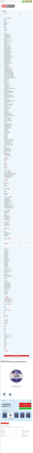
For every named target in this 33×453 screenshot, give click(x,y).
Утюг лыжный (6, 133)
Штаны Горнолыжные (7, 149)
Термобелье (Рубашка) (7, 126)
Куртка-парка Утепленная (8, 63)
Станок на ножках (7, 118)
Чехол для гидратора (7, 141)
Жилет (5, 45)
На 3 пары (6, 293)
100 (5, 328)
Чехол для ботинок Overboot (8, 140)
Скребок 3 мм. (6, 110)
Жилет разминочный (7, 46)
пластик (5, 273)
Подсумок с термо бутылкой (8, 95)
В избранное (25, 406)
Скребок (5, 109)
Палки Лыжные (6, 87)
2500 (5, 347)
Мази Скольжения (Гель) (8, 71)
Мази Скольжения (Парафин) (8, 73)
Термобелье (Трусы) (7, 127)
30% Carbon (6, 252)
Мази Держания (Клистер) (8, 69)
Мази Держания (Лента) (8, 70)
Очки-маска (6, 86)
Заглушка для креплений (8, 48)
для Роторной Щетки (7, 287)
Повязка (5, 93)
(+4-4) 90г (4, 418)
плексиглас (6, 274)
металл (5, 267)
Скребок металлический (8, 114)
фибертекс (6, 278)
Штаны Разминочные (7, 150)
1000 (5, 329)
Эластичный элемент (7, 154)
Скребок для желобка (7, 113)
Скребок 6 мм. (6, 112)
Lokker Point (6, 257)
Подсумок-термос (7, 97)
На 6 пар (5, 294)
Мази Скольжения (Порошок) (9, 74)
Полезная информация (25, 408)
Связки (5, 106)
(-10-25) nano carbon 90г (22, 419)
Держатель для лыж (7, 44)
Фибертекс (6, 136)
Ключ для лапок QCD (7, 51)
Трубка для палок (7, 131)
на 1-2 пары (6, 290)
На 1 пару (5, 289)
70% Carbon (6, 255)
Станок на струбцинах (7, 119)
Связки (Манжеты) (7, 107)
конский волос (6, 266)
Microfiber (6, 258)
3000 (5, 348)
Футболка (5, 138)
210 (5, 346)
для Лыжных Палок (7, 286)
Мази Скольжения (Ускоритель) (9, 75)
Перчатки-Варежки (7, 90)
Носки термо (6, 84)
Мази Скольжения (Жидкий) (8, 72)
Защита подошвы (7, 49)
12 (4, 331)
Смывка (5, 116)
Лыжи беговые (6, 66)
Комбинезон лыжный (7, 52)
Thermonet (6, 262)
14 (4, 332)
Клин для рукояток (7, 50)
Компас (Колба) (6, 53)
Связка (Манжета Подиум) (8, 105)
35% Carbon (6, 253)
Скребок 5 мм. (6, 111)
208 (5, 345)
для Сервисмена (7, 288)
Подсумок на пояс (7, 94)
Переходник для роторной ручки (9, 88)
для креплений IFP (7, 283)
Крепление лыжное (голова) (8, 56)
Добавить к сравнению (4, 423)
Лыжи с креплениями (7, 67)
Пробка (5, 98)
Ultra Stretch (6, 263)
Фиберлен (6, 135)
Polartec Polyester (7, 259)
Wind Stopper (6, 264)
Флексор (5, 137)
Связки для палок (7, 108)
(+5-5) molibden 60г (10, 418)
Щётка (5, 152)
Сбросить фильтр (16, 357)
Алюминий (6, 265)
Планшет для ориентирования (9, 91)
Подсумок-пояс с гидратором (9, 96)
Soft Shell (5, 260)
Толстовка (5, 130)
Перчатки (5, 89)
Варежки (5, 41)
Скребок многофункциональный (9, 115)
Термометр (6, 129)
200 (5, 342)
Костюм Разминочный (7, 54)
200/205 (5, 343)
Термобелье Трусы (7, 128)
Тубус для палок (6, 132)
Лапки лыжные (6, 64)
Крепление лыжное (7, 55)
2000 (5, 344)
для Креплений (6, 282)
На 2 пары (6, 292)
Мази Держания (6, 68)
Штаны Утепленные (7, 151)
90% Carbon (6, 256)
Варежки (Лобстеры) (7, 42)
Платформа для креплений (8, 92)
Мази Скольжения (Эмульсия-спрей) (10, 77)
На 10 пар (5, 291)
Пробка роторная (7, 99)
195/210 (5, 341)
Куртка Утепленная (7, 62)
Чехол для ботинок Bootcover (8, 139)
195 (5, 340)
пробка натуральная (7, 275)
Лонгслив (5, 65)
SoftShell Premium (7, 261)
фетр (5, 277)
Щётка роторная (6, 153)
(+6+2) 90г (16, 418)
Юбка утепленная (7, 155)
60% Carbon (6, 254)
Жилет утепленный (7, 47)
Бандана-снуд (6, 34)
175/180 (5, 338)
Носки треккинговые (7, 85)
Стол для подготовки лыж (8, 120)
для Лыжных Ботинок (7, 285)
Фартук (5, 134)
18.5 (5, 339)
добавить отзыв (8, 425)
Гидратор (5, 43)
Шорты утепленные (7, 148)
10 (4, 327)
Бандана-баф (6, 33)
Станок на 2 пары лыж (7, 117)
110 (5, 330)
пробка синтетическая (7, 276)
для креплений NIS (7, 284)
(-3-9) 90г (28, 418)
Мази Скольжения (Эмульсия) (9, 76)
